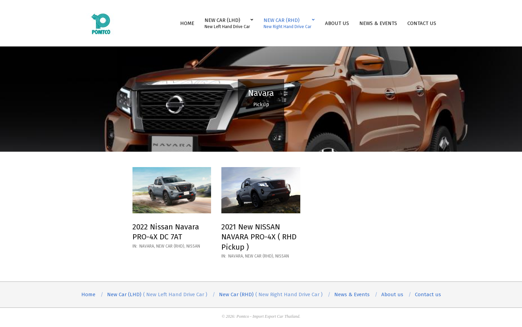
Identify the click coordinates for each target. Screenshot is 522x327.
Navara (146, 246)
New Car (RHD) (170, 246)
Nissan (193, 246)
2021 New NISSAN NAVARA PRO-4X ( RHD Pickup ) (259, 237)
